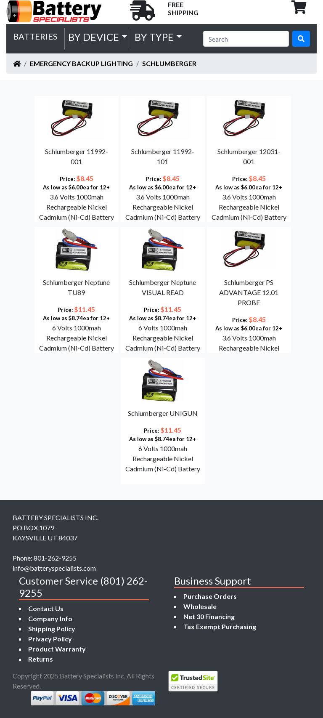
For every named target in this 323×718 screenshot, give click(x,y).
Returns (40, 659)
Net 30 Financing (209, 616)
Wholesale (200, 606)
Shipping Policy (51, 629)
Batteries (35, 36)
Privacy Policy (50, 639)
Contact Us (46, 608)
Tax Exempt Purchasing (219, 626)
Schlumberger (169, 63)
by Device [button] (93, 37)
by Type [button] (154, 37)
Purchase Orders (210, 596)
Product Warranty (57, 649)
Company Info (50, 618)
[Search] (246, 39)
